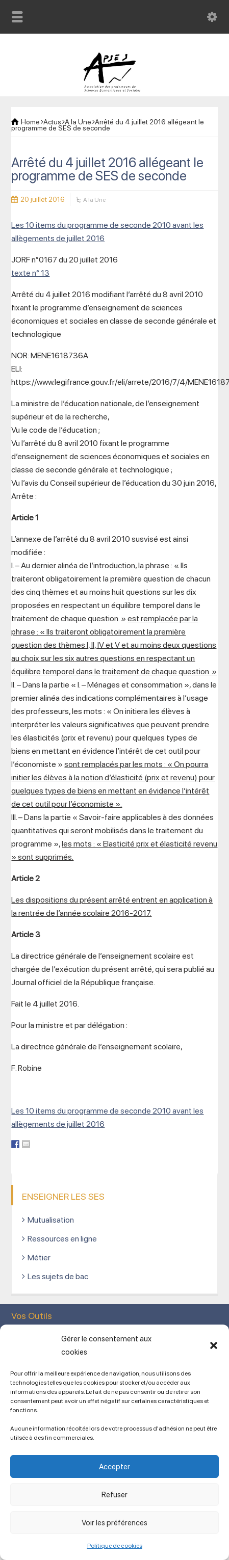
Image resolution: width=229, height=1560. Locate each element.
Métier (39, 1257)
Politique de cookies (114, 1545)
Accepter (114, 1466)
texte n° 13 (30, 273)
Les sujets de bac (58, 1276)
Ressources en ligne (62, 1239)
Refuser (114, 1494)
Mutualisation (51, 1220)
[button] (214, 1345)
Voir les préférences (114, 1522)
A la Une (94, 199)
